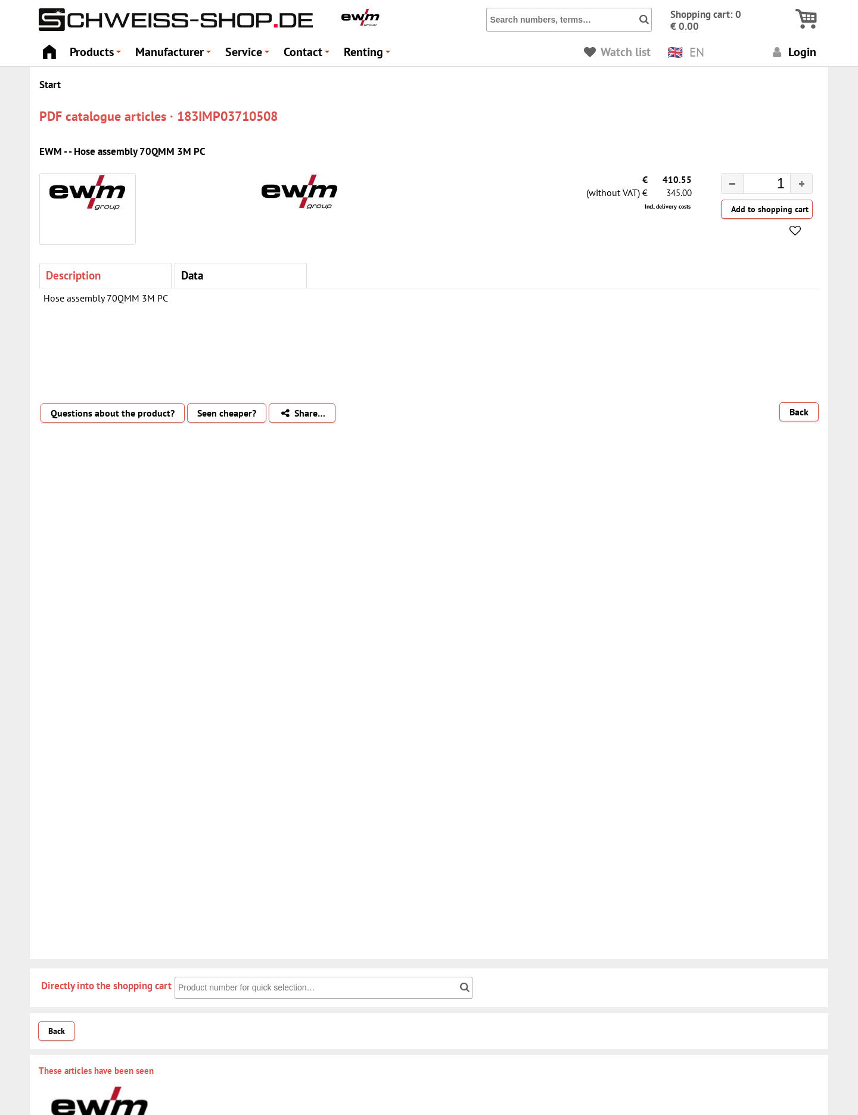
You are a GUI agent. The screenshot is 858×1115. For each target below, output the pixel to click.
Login (792, 51)
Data (192, 275)
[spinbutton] (757, 185)
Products (97, 55)
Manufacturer (174, 55)
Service (249, 55)
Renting (369, 55)
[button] (801, 183)
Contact (308, 55)
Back (799, 412)
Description (73, 275)
